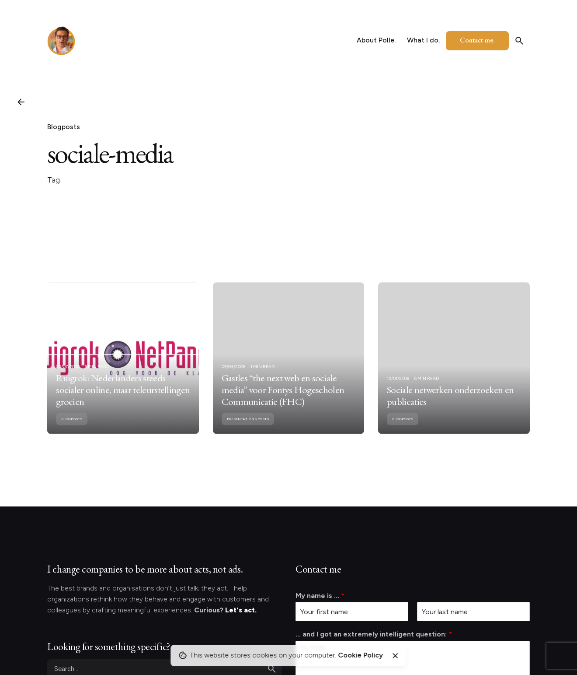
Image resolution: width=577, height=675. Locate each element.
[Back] (21, 102)
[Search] (519, 40)
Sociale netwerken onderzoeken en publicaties (450, 403)
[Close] (395, 655)
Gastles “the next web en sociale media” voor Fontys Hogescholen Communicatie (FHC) (283, 398)
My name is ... (319, 595)
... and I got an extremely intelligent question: (373, 634)
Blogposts (63, 127)
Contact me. (477, 40)
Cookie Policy (360, 655)
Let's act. (241, 610)
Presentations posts (248, 427)
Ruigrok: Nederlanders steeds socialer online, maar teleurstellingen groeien (123, 398)
